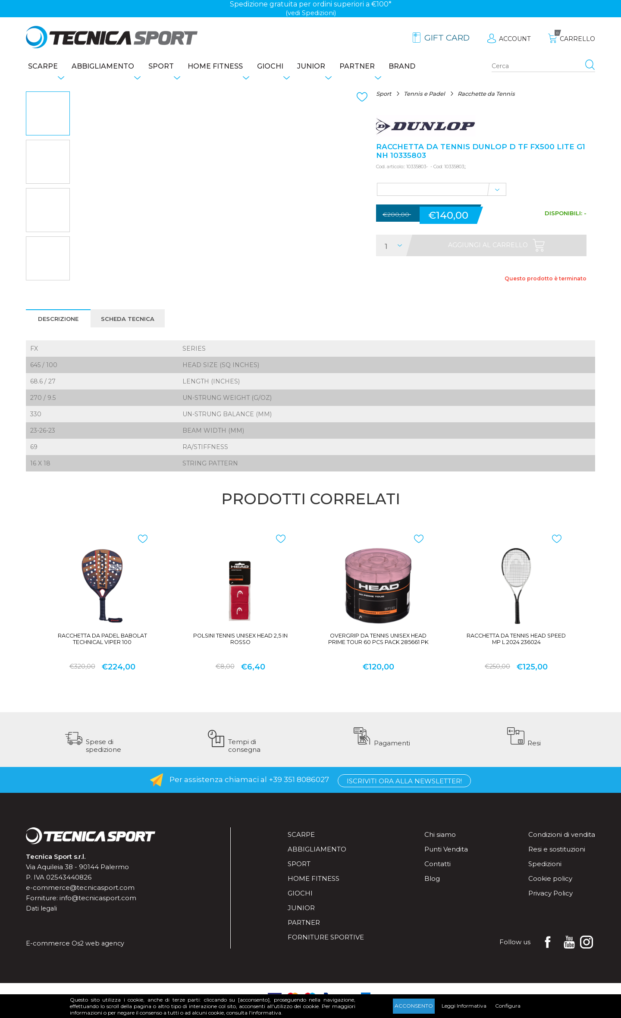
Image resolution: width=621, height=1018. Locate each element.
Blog (432, 885)
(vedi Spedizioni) (311, 13)
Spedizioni (544, 871)
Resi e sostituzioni (556, 856)
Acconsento (414, 1005)
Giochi (289, 67)
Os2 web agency (99, 950)
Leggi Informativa (464, 1005)
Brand (437, 67)
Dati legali (42, 915)
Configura (508, 1005)
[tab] (59, 320)
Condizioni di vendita (561, 841)
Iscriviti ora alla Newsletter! (404, 787)
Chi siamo (440, 841)
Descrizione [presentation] (59, 321)
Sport (169, 67)
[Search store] (543, 67)
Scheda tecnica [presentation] (131, 321)
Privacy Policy (550, 900)
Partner (387, 67)
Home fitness (229, 67)
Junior (336, 67)
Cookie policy (550, 885)
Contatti (437, 871)
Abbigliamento (106, 67)
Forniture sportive (326, 944)
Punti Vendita (446, 856)
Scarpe (41, 67)
